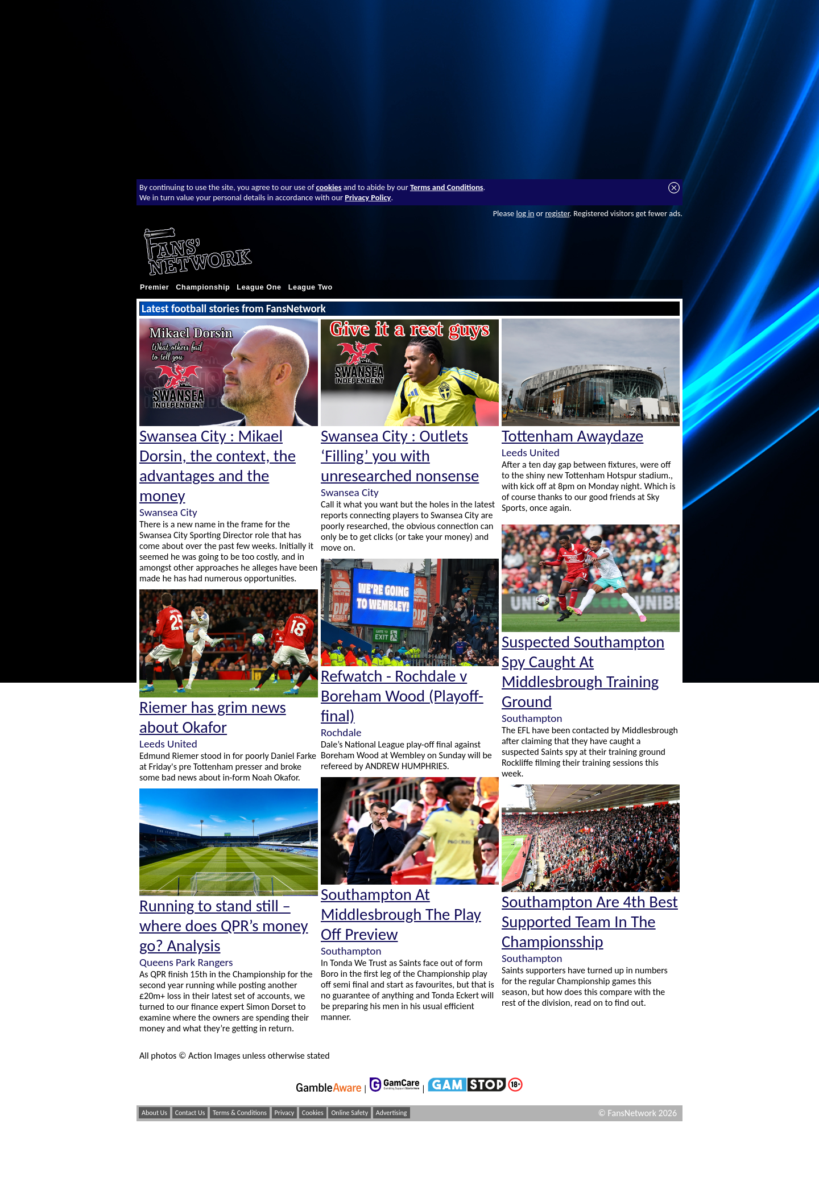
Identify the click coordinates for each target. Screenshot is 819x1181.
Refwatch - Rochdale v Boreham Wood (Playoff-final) (402, 696)
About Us (154, 1113)
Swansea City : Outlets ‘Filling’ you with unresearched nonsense (400, 456)
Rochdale (341, 732)
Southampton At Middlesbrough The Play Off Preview (401, 914)
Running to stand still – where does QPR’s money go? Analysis (223, 926)
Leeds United (168, 743)
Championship (203, 287)
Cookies (313, 1113)
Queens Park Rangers (186, 962)
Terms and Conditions (446, 187)
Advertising (391, 1113)
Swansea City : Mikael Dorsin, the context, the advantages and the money (217, 466)
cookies (329, 187)
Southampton (351, 950)
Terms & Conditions (240, 1113)
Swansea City (168, 512)
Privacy (285, 1113)
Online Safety (349, 1113)
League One (259, 287)
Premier (154, 287)
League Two (310, 287)
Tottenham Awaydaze (572, 436)
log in (525, 213)
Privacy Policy (368, 197)
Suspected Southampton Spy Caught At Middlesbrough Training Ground (583, 672)
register (557, 213)
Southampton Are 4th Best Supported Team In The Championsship (590, 922)
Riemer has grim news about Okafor (212, 717)
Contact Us (190, 1113)
